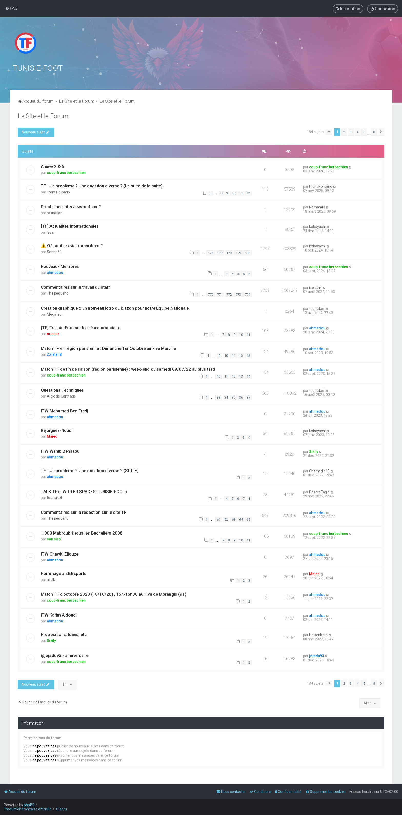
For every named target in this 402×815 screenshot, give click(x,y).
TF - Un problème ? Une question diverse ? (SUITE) (90, 470)
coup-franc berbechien (66, 172)
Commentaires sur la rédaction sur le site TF (83, 512)
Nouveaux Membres (60, 266)
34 (226, 397)
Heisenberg (318, 635)
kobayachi (317, 226)
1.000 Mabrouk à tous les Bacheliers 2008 (82, 532)
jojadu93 (316, 656)
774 (247, 294)
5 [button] (364, 132)
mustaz (53, 333)
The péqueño (57, 293)
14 (248, 376)
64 (241, 519)
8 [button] (374, 132)
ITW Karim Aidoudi (59, 614)
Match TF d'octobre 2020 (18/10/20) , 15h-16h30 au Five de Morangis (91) (113, 594)
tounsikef (317, 308)
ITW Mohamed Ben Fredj (64, 410)
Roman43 (317, 207)
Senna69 (54, 251)
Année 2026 (52, 166)
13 (248, 355)
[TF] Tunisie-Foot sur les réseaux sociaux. (81, 327)
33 (218, 397)
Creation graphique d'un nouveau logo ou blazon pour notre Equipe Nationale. (115, 307)
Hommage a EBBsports (63, 573)
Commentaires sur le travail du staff (75, 287)
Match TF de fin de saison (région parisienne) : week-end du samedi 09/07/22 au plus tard (128, 368)
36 (241, 397)
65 (248, 519)
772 (229, 294)
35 (233, 397)
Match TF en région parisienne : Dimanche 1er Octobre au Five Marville (108, 348)
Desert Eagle (319, 492)
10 (233, 193)
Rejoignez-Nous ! (57, 430)
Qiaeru (61, 809)
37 (248, 397)
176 (210, 253)
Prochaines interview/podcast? (71, 206)
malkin (52, 579)
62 (226, 519)
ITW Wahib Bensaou (60, 450)
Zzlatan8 (54, 354)
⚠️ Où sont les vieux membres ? (72, 245)
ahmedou (55, 272)
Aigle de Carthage (61, 396)
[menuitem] (11, 8)
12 (248, 193)
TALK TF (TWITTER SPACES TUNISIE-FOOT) (84, 491)
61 (218, 519)
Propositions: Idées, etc (64, 634)
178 (229, 253)
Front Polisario (58, 192)
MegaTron (55, 314)
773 (238, 294)
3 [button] (351, 132)
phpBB (29, 805)
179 (238, 253)
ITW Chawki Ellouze (59, 553)
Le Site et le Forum (43, 116)
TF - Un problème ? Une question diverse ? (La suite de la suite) (102, 185)
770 (210, 294)
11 (241, 193)
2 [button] (344, 132)
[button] (329, 131)
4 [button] (357, 132)
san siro (54, 539)
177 (220, 253)
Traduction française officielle (28, 809)
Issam (52, 232)
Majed (52, 436)
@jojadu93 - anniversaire (64, 655)
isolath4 (315, 288)
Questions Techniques (62, 389)
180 (247, 253)
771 (220, 294)
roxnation (54, 213)
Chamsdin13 (319, 471)
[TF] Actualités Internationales (70, 225)
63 (233, 519)
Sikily (313, 451)
